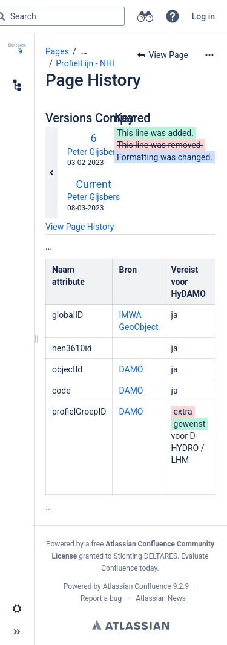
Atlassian (130, 625)
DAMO (131, 369)
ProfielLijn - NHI (85, 63)
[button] (172, 16)
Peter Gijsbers (93, 152)
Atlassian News (161, 598)
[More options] (209, 55)
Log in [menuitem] (203, 16)
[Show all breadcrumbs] (84, 52)
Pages (57, 51)
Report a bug (101, 598)
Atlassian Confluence (137, 586)
